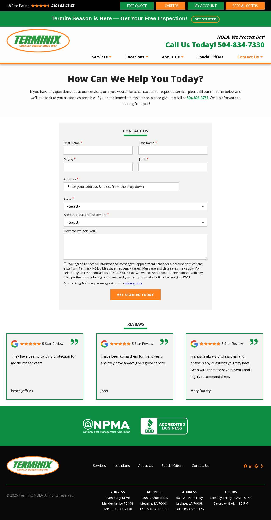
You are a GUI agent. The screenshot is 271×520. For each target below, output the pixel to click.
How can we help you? (80, 231)
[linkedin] (251, 465)
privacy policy (133, 283)
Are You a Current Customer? (85, 214)
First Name (72, 143)
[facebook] (245, 465)
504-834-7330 (121, 509)
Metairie (146, 503)
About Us (171, 56)
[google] (256, 465)
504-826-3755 (197, 97)
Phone (68, 159)
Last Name (147, 143)
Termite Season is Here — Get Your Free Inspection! (135, 19)
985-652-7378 (193, 509)
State (68, 198)
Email (142, 159)
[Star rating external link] (62, 6)
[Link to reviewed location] (45, 344)
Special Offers (210, 56)
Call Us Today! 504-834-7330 (215, 45)
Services (100, 56)
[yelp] (262, 465)
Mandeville (110, 503)
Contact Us (248, 56)
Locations (135, 56)
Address (70, 179)
